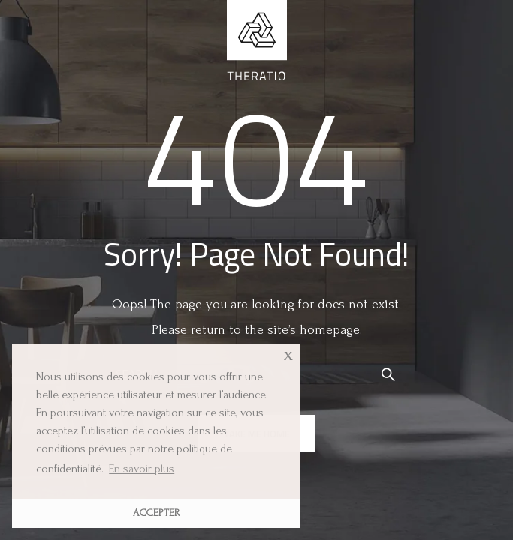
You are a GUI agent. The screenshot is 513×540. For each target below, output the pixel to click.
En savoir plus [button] (141, 469)
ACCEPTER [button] (156, 513)
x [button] (288, 354)
